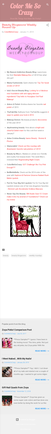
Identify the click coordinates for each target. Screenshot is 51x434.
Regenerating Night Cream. (29, 160)
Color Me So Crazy (25, 9)
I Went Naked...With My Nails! (17, 358)
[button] (47, 25)
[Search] (47, 5)
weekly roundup (35, 255)
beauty (5, 255)
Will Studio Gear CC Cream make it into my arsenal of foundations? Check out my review (27, 197)
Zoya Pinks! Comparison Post (17, 329)
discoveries (42, 120)
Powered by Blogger (25, 419)
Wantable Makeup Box (22, 75)
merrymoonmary (31, 424)
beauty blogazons (19, 255)
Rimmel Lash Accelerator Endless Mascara (25, 189)
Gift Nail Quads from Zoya (15, 387)
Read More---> (42, 351)
